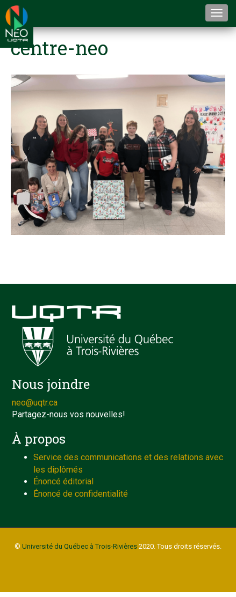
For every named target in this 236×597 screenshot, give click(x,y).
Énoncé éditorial (63, 481)
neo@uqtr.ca (35, 402)
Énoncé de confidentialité (80, 494)
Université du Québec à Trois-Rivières (79, 546)
